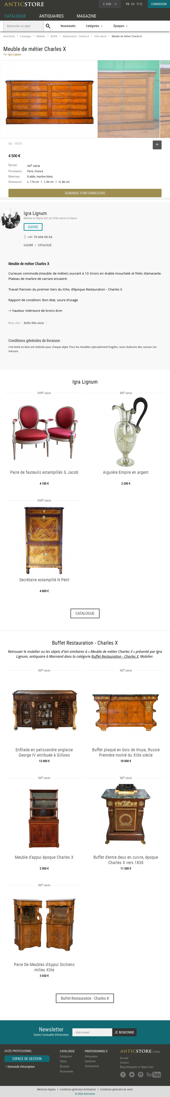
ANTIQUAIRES (51, 16)
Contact (124, 1062)
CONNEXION (159, 4)
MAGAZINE (86, 16)
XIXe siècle (100, 36)
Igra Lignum (35, 213)
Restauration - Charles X (76, 36)
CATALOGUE (15, 16)
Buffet (54, 36)
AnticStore (9, 36)
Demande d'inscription (21, 1066)
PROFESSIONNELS (96, 1051)
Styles (63, 1061)
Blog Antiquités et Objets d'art (137, 1067)
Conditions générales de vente (116, 1089)
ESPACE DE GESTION (27, 1058)
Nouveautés (68, 26)
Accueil (124, 1058)
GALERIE (28, 245)
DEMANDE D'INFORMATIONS (85, 193)
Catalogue (25, 36)
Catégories (66, 1056)
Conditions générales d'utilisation (78, 1089)
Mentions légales (46, 1089)
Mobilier (41, 36)
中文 (140, 4)
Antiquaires (91, 1056)
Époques (65, 1066)
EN (133, 4)
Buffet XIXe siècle (34, 322)
